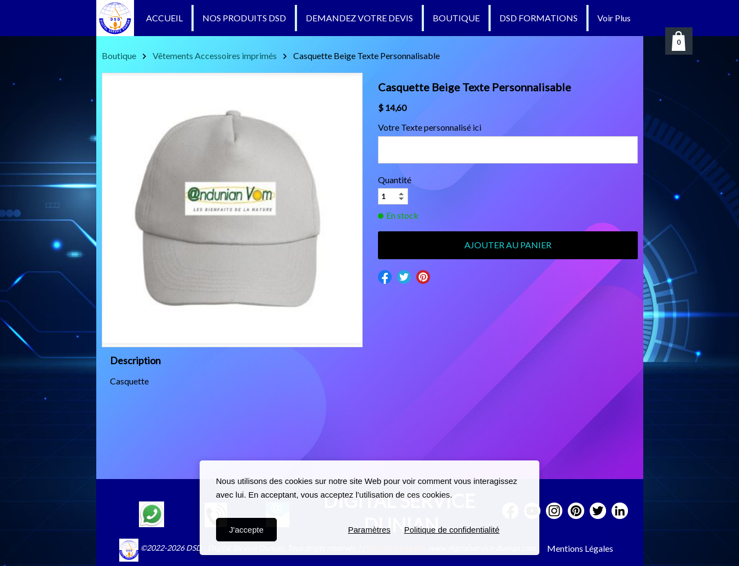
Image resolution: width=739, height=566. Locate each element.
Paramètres (369, 529)
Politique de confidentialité (451, 529)
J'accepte (246, 529)
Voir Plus (614, 18)
